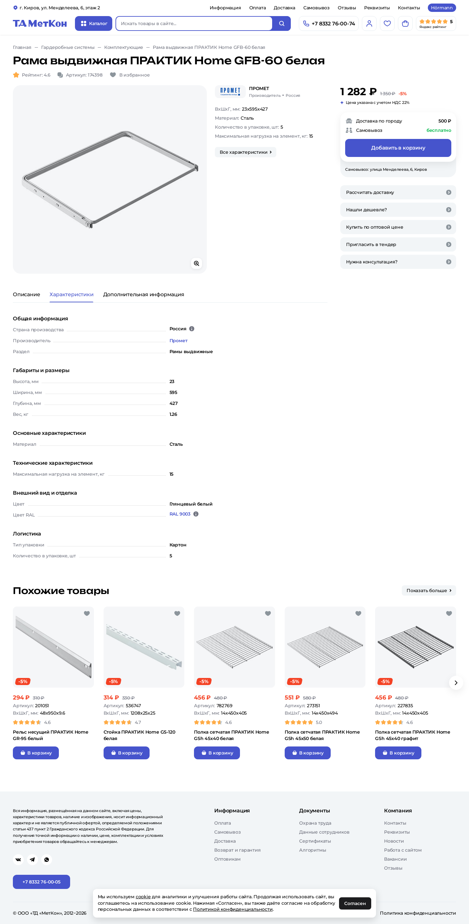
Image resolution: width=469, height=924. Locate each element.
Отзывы (347, 8)
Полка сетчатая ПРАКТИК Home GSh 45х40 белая (231, 735)
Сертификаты (315, 841)
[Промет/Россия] (274, 92)
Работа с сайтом (403, 850)
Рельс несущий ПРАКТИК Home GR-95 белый (50, 735)
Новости (394, 841)
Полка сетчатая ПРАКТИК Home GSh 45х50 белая (322, 735)
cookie (143, 897)
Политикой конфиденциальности (233, 909)
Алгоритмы (312, 850)
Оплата (257, 8)
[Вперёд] (456, 683)
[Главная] (40, 23)
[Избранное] (387, 23)
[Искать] (282, 23)
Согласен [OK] (355, 903)
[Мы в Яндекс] (436, 23)
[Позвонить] (329, 23)
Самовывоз (316, 8)
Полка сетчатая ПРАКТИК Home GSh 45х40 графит (412, 735)
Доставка (284, 8)
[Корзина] (405, 23)
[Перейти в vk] (18, 859)
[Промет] (230, 91)
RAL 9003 (180, 514)
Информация (225, 8)
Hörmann (442, 8)
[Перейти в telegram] (32, 859)
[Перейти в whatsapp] (46, 859)
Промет (179, 340)
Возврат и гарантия (237, 850)
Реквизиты (377, 8)
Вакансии (395, 859)
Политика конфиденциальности (418, 913)
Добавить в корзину (398, 148)
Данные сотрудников (324, 832)
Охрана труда (315, 823)
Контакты (409, 8)
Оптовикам (227, 859)
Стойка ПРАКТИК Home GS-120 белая (139, 735)
